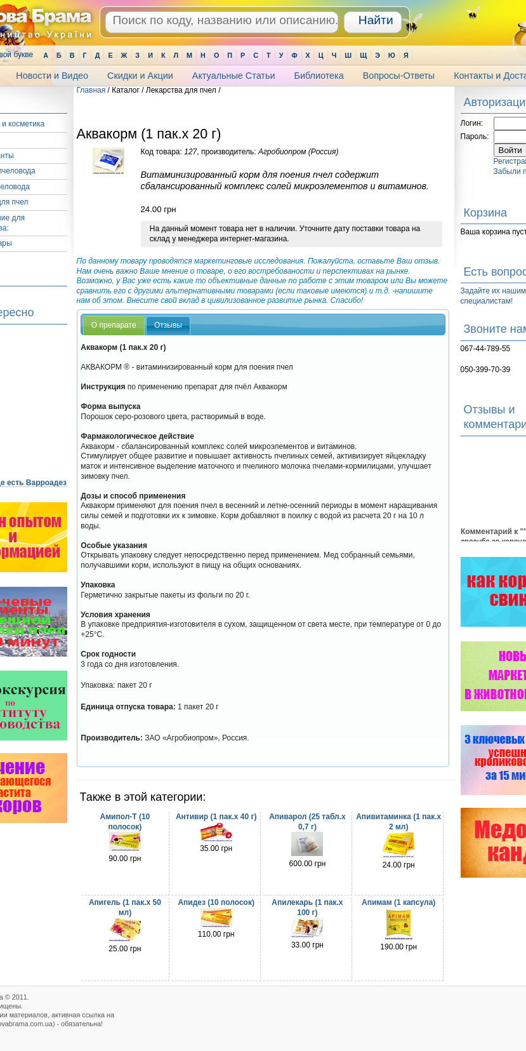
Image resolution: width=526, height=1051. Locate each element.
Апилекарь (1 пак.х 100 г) (307, 907)
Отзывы (168, 325)
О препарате (113, 325)
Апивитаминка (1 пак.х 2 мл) (398, 821)
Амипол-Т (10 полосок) (125, 821)
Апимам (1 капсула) (398, 902)
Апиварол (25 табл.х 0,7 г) (307, 821)
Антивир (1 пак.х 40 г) (216, 816)
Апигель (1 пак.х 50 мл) (125, 907)
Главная (91, 90)
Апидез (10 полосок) (216, 902)
